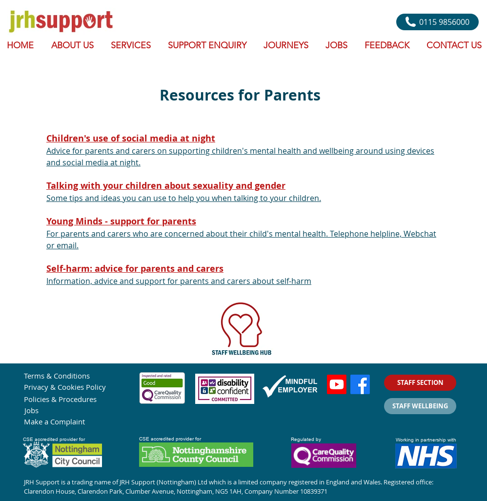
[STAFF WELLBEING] (420, 406)
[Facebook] (360, 384)
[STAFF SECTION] (420, 383)
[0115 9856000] (437, 22)
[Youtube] (336, 384)
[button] (132, 45)
